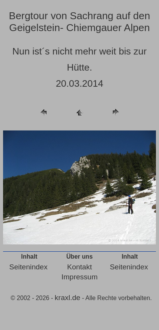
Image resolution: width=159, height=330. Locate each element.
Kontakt (79, 267)
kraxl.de (67, 298)
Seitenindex (28, 267)
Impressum (80, 277)
